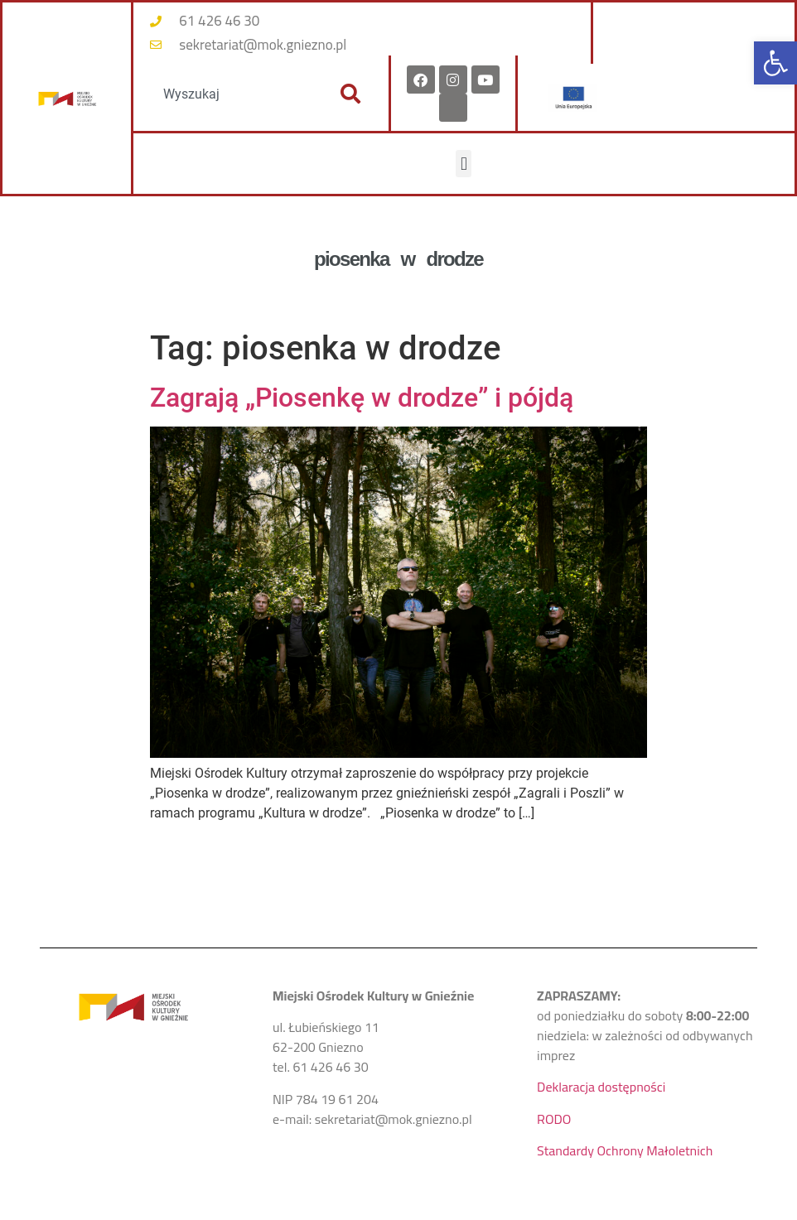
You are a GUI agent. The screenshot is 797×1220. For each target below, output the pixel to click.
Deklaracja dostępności (601, 1086)
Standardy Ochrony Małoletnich (624, 1150)
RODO (554, 1119)
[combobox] (232, 93)
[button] (775, 62)
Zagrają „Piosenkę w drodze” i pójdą (361, 397)
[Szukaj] (350, 93)
